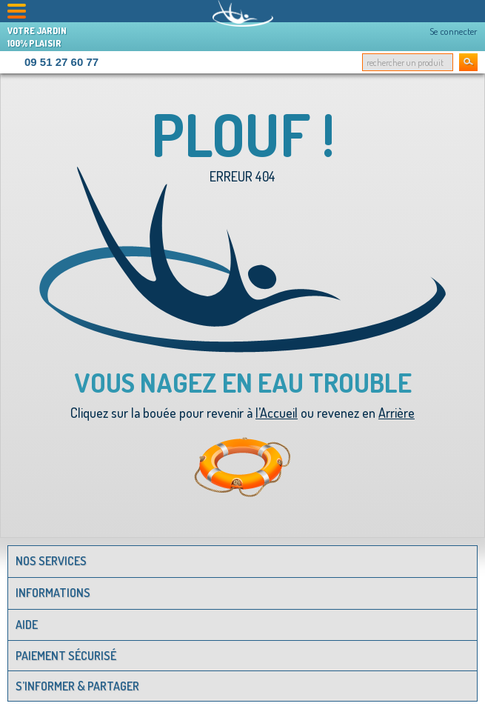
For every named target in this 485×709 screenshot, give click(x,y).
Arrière (396, 413)
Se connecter (453, 31)
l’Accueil (276, 413)
